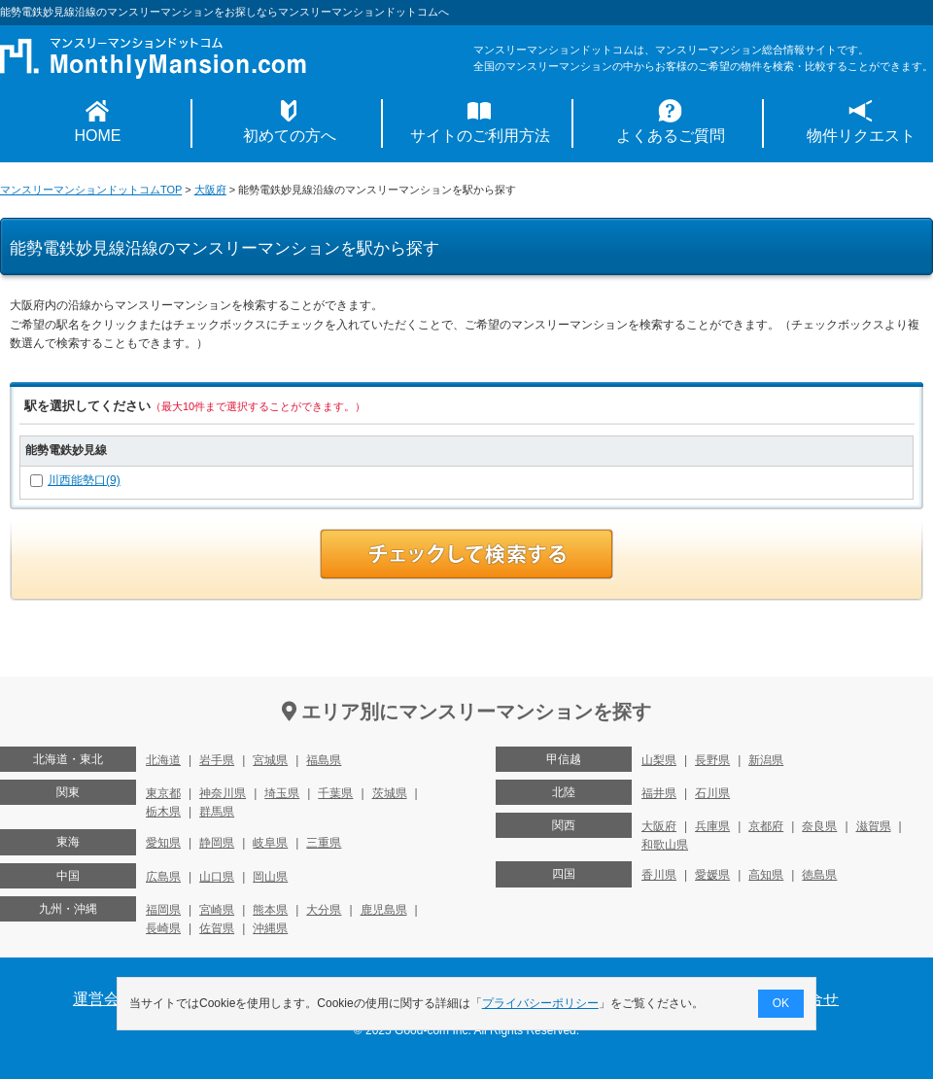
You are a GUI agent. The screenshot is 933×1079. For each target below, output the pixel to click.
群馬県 (216, 811)
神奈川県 (222, 793)
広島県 (163, 877)
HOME (98, 135)
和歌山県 (664, 845)
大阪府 (210, 189)
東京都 (163, 793)
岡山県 (270, 877)
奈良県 (819, 826)
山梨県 (658, 760)
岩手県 (216, 760)
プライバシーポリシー (540, 1003)
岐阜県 (270, 843)
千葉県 (335, 793)
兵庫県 (712, 826)
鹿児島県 (384, 910)
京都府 (765, 826)
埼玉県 (281, 793)
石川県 (712, 793)
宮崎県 (216, 910)
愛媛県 (712, 875)
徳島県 (819, 875)
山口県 (216, 877)
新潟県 (765, 760)
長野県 (712, 760)
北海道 (163, 760)
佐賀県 (216, 928)
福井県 (658, 793)
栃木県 (163, 811)
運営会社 (104, 999)
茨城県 (389, 793)
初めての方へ (289, 135)
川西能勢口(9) (84, 480)
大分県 (323, 910)
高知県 (765, 875)
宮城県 (270, 760)
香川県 (658, 875)
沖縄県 (270, 928)
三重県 (323, 843)
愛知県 (163, 843)
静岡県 (216, 843)
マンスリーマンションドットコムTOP (91, 189)
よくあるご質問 (670, 135)
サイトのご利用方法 (480, 135)
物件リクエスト (861, 135)
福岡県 (163, 910)
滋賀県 (873, 826)
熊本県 (270, 910)
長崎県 (163, 928)
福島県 (323, 760)
